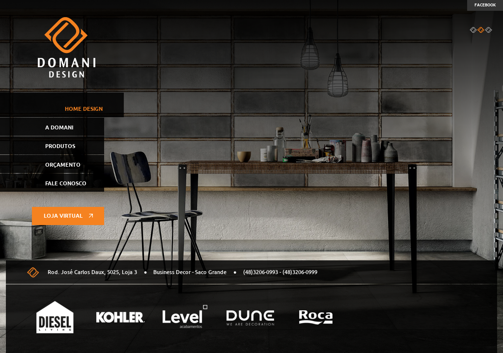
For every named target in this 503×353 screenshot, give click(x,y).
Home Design (84, 109)
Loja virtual (68, 216)
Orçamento (63, 165)
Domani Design (66, 47)
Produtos (60, 146)
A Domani (59, 127)
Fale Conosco (65, 183)
